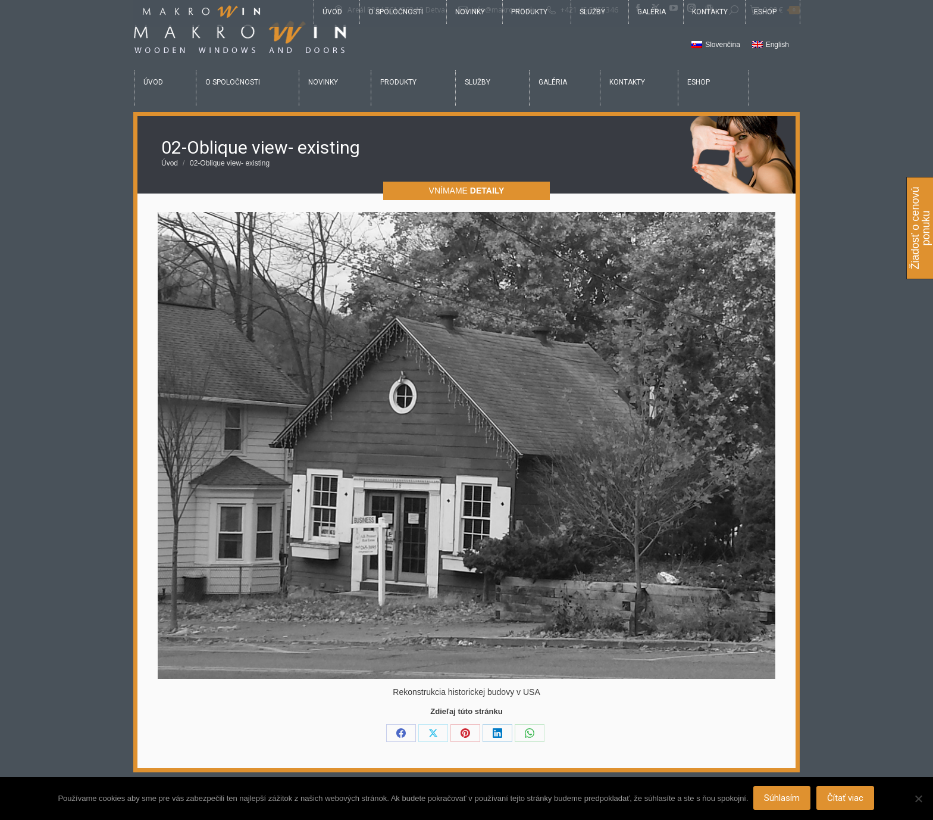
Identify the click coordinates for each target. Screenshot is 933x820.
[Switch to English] (770, 45)
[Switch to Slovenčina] (715, 45)
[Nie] (918, 799)
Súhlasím (783, 799)
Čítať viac (846, 799)
